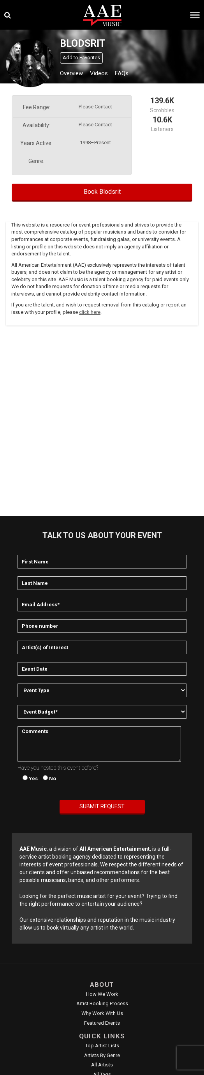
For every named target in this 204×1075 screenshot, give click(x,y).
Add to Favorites (81, 57)
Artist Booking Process (102, 1003)
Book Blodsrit (102, 191)
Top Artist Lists (102, 1045)
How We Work (102, 994)
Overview (71, 73)
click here (89, 312)
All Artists (102, 1065)
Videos (99, 73)
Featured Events (102, 1023)
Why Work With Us (102, 1013)
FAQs (121, 73)
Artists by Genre (102, 1055)
